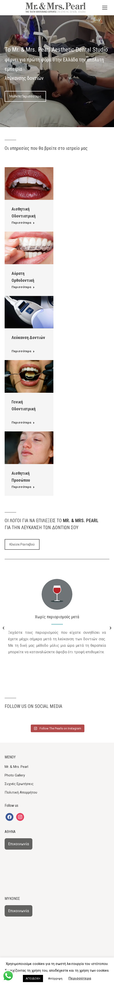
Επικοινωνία (18, 844)
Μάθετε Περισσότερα (25, 96)
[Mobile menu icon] (104, 7)
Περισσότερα (79, 978)
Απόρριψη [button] (55, 978)
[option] (57, 618)
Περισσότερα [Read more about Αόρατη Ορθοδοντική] (23, 287)
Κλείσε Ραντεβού (22, 544)
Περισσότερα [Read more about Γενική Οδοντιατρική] (23, 422)
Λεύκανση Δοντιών (28, 337)
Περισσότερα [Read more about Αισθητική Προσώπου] (23, 487)
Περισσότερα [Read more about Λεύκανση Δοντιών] (23, 351)
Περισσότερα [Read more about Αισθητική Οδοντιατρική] (23, 222)
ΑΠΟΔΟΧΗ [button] (33, 978)
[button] (3, 628)
